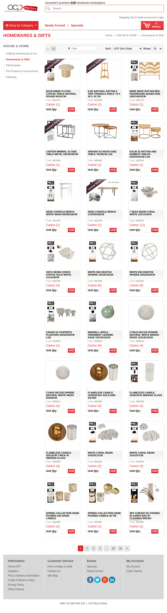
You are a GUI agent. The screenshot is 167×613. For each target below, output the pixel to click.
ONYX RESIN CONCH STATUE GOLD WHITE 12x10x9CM (58, 275)
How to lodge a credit (60, 566)
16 (120, 548)
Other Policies (16, 589)
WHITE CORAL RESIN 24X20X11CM (100, 454)
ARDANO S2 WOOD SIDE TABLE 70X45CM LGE (102, 152)
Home (108, 35)
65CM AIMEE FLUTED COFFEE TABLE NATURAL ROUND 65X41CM (61, 94)
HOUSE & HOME (127, 35)
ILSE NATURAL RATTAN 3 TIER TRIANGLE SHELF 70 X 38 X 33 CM (104, 94)
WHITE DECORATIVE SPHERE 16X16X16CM (100, 273)
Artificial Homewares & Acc (21, 53)
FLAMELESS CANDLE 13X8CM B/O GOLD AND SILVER (101, 395)
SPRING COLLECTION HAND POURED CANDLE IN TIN (104, 514)
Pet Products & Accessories (22, 71)
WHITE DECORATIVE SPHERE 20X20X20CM (142, 273)
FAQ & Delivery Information (23, 575)
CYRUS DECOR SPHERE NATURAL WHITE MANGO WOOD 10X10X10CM (144, 335)
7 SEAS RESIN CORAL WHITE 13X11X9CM (142, 213)
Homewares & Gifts (152, 35)
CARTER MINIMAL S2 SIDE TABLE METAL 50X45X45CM (62, 152)
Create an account (146, 17)
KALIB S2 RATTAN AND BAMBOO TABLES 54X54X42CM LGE (143, 154)
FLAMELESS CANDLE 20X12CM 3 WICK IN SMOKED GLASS (58, 455)
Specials (77, 25)
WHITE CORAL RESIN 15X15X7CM (142, 454)
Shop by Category (20, 25)
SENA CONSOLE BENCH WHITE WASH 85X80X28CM (61, 213)
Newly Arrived (55, 25)
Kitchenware (13, 65)
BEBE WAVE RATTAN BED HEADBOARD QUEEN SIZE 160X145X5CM (145, 94)
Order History (134, 571)
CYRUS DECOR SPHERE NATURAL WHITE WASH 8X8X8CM (60, 395)
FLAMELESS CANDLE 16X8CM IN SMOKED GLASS (146, 394)
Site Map (53, 575)
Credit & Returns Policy (21, 580)
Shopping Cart (126, 17)
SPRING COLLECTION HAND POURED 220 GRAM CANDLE (62, 516)
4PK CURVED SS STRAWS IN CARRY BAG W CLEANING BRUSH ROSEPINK (145, 517)
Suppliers (13, 571)
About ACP (14, 566)
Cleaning (11, 77)
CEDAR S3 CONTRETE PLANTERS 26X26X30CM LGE (60, 335)
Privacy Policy (16, 584)
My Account (133, 566)
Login (161, 17)
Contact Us (54, 571)
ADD (71, 109)
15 (113, 548)
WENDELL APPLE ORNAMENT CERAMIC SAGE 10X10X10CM (101, 335)
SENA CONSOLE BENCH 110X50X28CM (102, 213)
